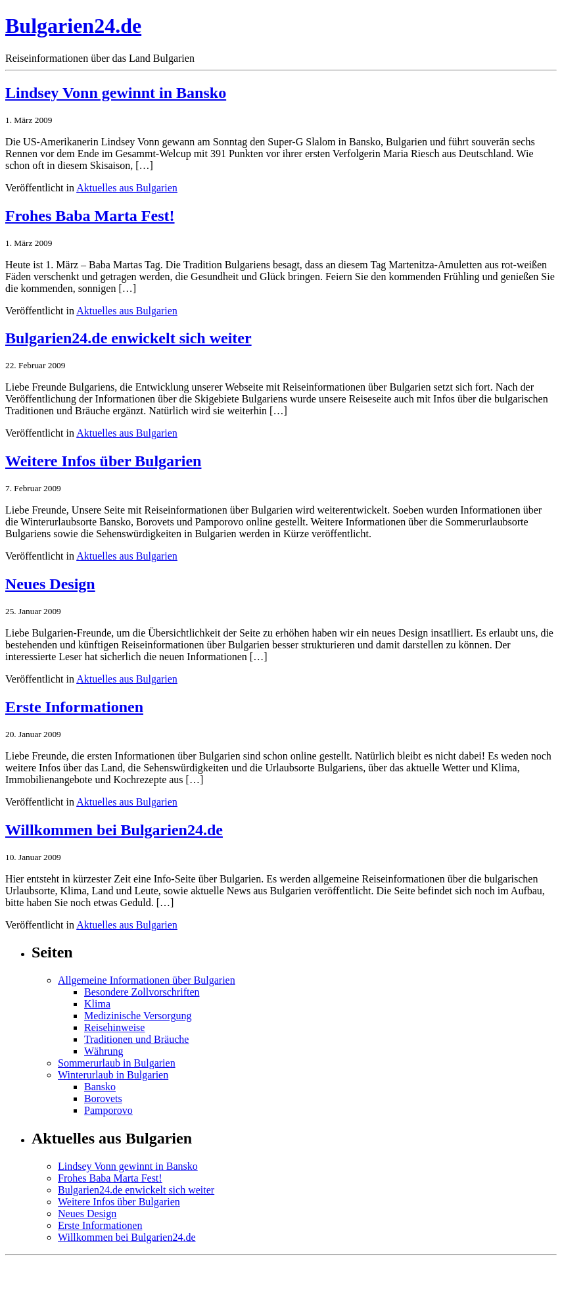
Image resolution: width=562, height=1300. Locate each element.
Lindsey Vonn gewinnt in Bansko (115, 92)
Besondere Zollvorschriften (142, 992)
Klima (97, 1003)
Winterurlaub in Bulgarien (113, 1074)
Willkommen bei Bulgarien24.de (114, 829)
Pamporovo (108, 1110)
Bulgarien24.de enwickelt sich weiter (128, 338)
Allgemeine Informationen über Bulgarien (146, 980)
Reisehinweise (114, 1027)
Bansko (100, 1086)
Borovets (103, 1098)
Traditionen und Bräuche (136, 1039)
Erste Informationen (74, 706)
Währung (104, 1051)
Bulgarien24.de (73, 25)
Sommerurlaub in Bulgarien (117, 1063)
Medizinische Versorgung (137, 1015)
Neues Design (50, 583)
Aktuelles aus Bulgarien (126, 187)
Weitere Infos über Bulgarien (103, 460)
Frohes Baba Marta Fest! (90, 215)
